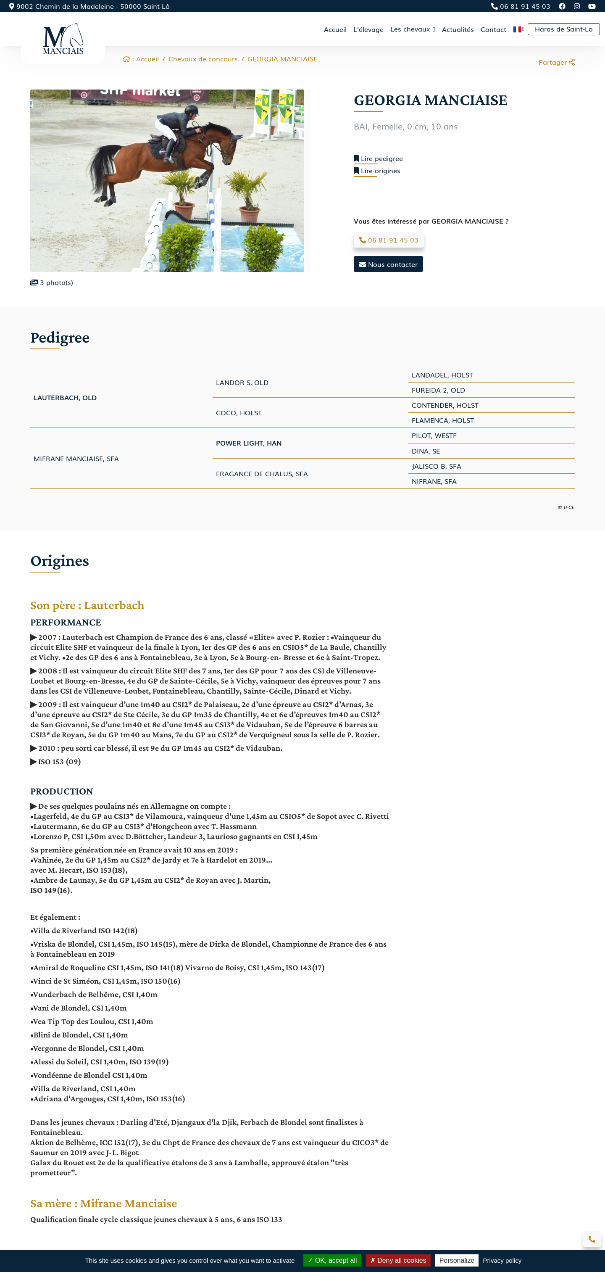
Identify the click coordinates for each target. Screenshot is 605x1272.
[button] (519, 29)
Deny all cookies (398, 1260)
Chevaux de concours (203, 58)
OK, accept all (332, 1260)
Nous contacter (388, 264)
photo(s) (51, 282)
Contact (493, 29)
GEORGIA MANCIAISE (282, 58)
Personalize (457, 1260)
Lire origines (377, 170)
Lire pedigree (378, 158)
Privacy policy (502, 1260)
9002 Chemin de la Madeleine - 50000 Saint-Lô (89, 6)
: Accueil (141, 58)
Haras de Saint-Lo (564, 29)
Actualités (458, 29)
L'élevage (368, 29)
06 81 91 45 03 (520, 6)
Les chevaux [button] (411, 29)
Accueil (335, 29)
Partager (557, 62)
